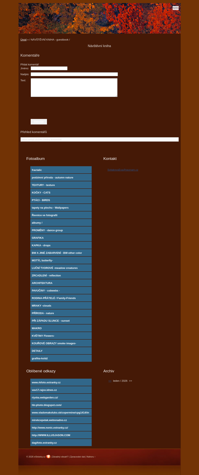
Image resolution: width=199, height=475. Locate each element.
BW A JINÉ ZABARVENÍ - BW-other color (57, 252)
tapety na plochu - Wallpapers (50, 207)
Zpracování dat (77, 456)
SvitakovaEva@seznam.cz (122, 169)
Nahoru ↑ (91, 456)
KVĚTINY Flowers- (43, 335)
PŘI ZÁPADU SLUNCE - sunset (51, 320)
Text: (23, 80)
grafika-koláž (40, 358)
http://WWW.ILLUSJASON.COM (51, 435)
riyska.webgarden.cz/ (45, 397)
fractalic (37, 170)
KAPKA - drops (41, 245)
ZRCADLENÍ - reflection (46, 275)
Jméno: (25, 68)
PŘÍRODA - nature (43, 313)
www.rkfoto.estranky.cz (46, 382)
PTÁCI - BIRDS (41, 200)
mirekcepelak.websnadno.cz (49, 420)
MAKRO (36, 328)
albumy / (37, 222)
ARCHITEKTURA (42, 283)
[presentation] (99, 108)
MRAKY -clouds (41, 305)
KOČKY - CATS (41, 192)
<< (109, 380)
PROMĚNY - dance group (47, 230)
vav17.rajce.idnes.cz (44, 389)
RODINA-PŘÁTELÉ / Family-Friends (54, 298)
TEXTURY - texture (43, 185)
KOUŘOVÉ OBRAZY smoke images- (54, 343)
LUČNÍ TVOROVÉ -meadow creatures (54, 267)
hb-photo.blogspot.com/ (46, 405)
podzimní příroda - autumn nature (52, 177)
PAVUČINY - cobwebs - (46, 290)
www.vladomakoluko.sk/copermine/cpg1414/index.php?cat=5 (60, 413)
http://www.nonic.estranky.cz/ (50, 427)
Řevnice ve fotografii (44, 215)
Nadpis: (25, 74)
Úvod (24, 39)
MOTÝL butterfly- (42, 260)
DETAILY (37, 350)
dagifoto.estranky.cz (44, 442)
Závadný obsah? (60, 456)
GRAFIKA (37, 237)
